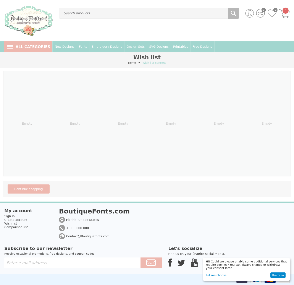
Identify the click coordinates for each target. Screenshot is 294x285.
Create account (15, 219)
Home (132, 62)
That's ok (277, 275)
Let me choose (216, 275)
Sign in (9, 216)
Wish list (10, 223)
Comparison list (16, 227)
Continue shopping (28, 189)
